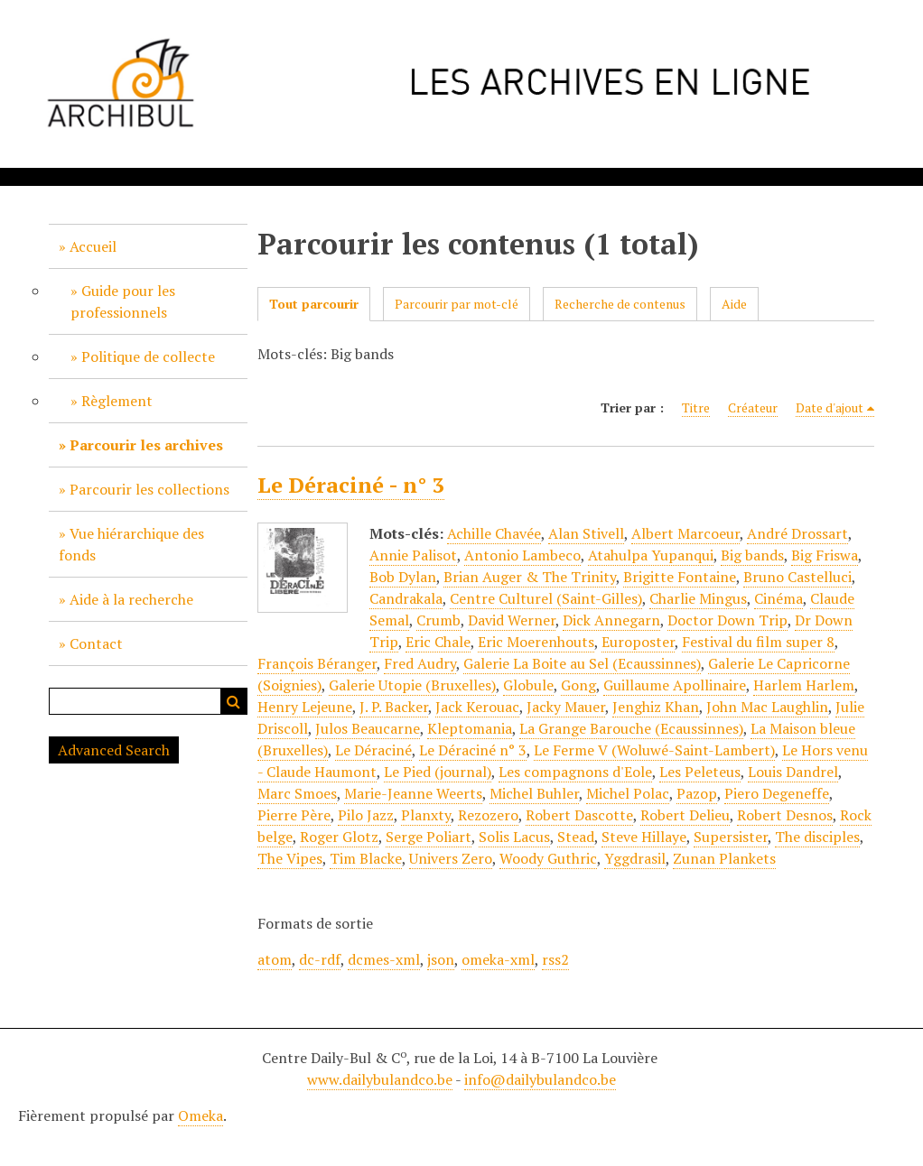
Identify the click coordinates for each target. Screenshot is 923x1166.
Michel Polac (627, 793)
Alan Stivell (586, 533)
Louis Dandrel (793, 772)
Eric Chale (438, 642)
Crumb (438, 620)
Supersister (731, 837)
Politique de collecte (148, 356)
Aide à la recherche (131, 599)
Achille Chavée (494, 533)
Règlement (117, 401)
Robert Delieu (685, 815)
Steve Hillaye (643, 837)
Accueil (93, 246)
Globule (528, 685)
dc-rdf (319, 959)
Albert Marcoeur (685, 533)
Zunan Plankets (724, 858)
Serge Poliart (428, 837)
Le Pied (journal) (437, 772)
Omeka (200, 1115)
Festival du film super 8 (758, 642)
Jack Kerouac (477, 707)
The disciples (817, 837)
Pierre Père (294, 815)
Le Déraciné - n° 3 (350, 484)
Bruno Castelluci (797, 577)
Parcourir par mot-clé (456, 303)
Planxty (426, 815)
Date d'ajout (829, 407)
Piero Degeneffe (776, 793)
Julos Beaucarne (367, 728)
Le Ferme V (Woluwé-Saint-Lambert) (654, 750)
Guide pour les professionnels (122, 301)
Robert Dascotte (579, 815)
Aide (734, 303)
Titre (696, 407)
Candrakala (406, 598)
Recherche (233, 701)
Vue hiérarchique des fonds (131, 544)
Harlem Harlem (803, 685)
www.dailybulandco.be (379, 1079)
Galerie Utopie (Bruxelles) (412, 685)
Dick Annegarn (611, 620)
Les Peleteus (700, 772)
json (440, 959)
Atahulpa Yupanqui (650, 555)
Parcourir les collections (149, 489)
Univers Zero (450, 858)
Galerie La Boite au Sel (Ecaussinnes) (582, 663)
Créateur (753, 407)
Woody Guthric (548, 858)
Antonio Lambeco (522, 555)
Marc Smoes (297, 793)
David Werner (511, 620)
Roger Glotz (339, 837)
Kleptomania (469, 728)
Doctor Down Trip (727, 620)
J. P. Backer (393, 707)
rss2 (555, 959)
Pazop (696, 793)
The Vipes (289, 858)
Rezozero (488, 815)
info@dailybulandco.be (540, 1079)
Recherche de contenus (620, 303)
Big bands (752, 555)
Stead (575, 837)
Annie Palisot (413, 555)
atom (274, 959)
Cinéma (778, 598)
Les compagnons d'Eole (575, 772)
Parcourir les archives (146, 445)
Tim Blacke (366, 858)
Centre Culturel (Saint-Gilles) (546, 598)
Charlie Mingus (698, 598)
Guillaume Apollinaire (674, 685)
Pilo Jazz (366, 815)
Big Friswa (824, 555)
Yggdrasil (635, 858)
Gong (578, 685)
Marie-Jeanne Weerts (413, 793)
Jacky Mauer (566, 707)
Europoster (638, 642)
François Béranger (317, 663)
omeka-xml (498, 959)
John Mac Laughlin (767, 707)
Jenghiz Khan (655, 707)
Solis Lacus (514, 837)
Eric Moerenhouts (536, 642)
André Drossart (797, 533)
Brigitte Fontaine (679, 577)
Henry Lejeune (304, 707)
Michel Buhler (534, 793)
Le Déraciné (373, 750)
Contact (96, 643)
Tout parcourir (314, 303)
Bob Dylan (402, 577)
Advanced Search (114, 750)
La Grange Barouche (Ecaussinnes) (631, 728)
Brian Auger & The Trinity (529, 577)
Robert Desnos (785, 815)
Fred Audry (420, 663)
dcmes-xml (384, 959)
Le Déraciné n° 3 (473, 750)
